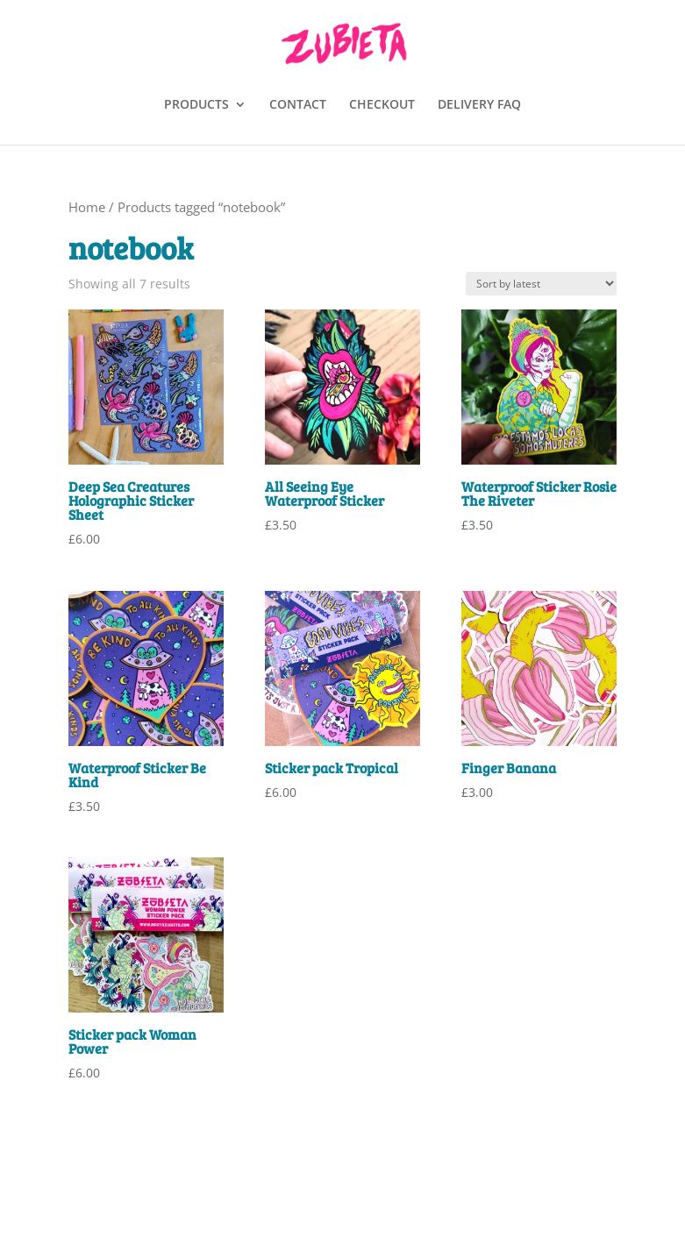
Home (86, 207)
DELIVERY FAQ (479, 105)
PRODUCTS (196, 105)
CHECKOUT (382, 105)
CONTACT (297, 105)
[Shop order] (541, 283)
